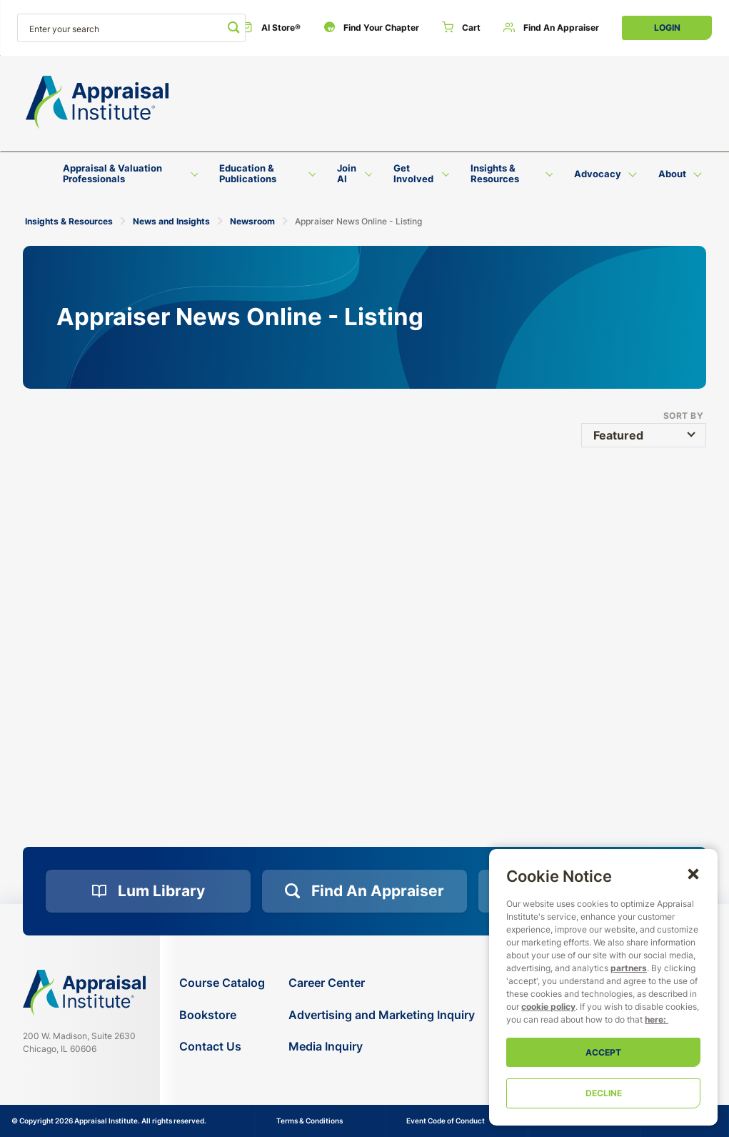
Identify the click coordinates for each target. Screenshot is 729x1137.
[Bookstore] (222, 1015)
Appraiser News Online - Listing (358, 221)
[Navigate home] (84, 993)
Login (667, 27)
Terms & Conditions (309, 1120)
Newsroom (252, 221)
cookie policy (548, 1006)
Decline (603, 1093)
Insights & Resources (69, 221)
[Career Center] (381, 983)
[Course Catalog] (222, 983)
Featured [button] (618, 435)
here (654, 1019)
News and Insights (171, 221)
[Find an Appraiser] (551, 28)
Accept (603, 1052)
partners (628, 968)
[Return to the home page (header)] (97, 102)
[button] (693, 873)
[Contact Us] (222, 1046)
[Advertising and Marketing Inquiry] (381, 1015)
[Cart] (461, 28)
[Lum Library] (148, 891)
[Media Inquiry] (381, 1046)
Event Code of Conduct (445, 1120)
